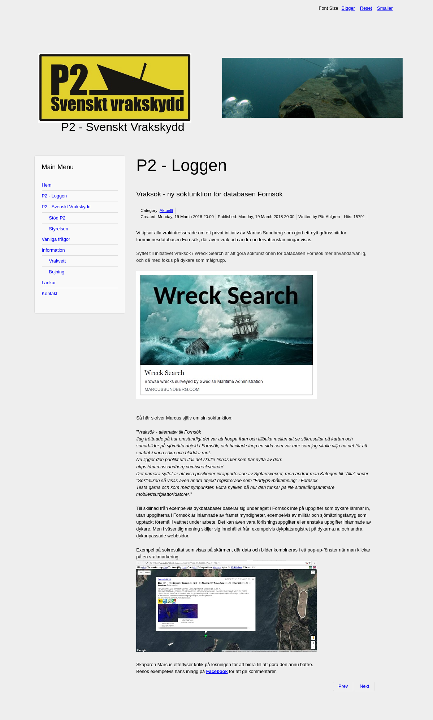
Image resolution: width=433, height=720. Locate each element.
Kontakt (49, 293)
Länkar (49, 282)
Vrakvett (57, 261)
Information (53, 250)
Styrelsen (58, 228)
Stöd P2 (57, 218)
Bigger (348, 8)
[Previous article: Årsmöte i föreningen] (343, 686)
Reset (366, 8)
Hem (47, 185)
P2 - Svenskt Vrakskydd (66, 206)
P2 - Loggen (54, 196)
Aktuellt (166, 210)
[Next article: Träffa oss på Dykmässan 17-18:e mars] (364, 686)
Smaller (385, 8)
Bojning (57, 271)
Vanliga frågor (56, 239)
